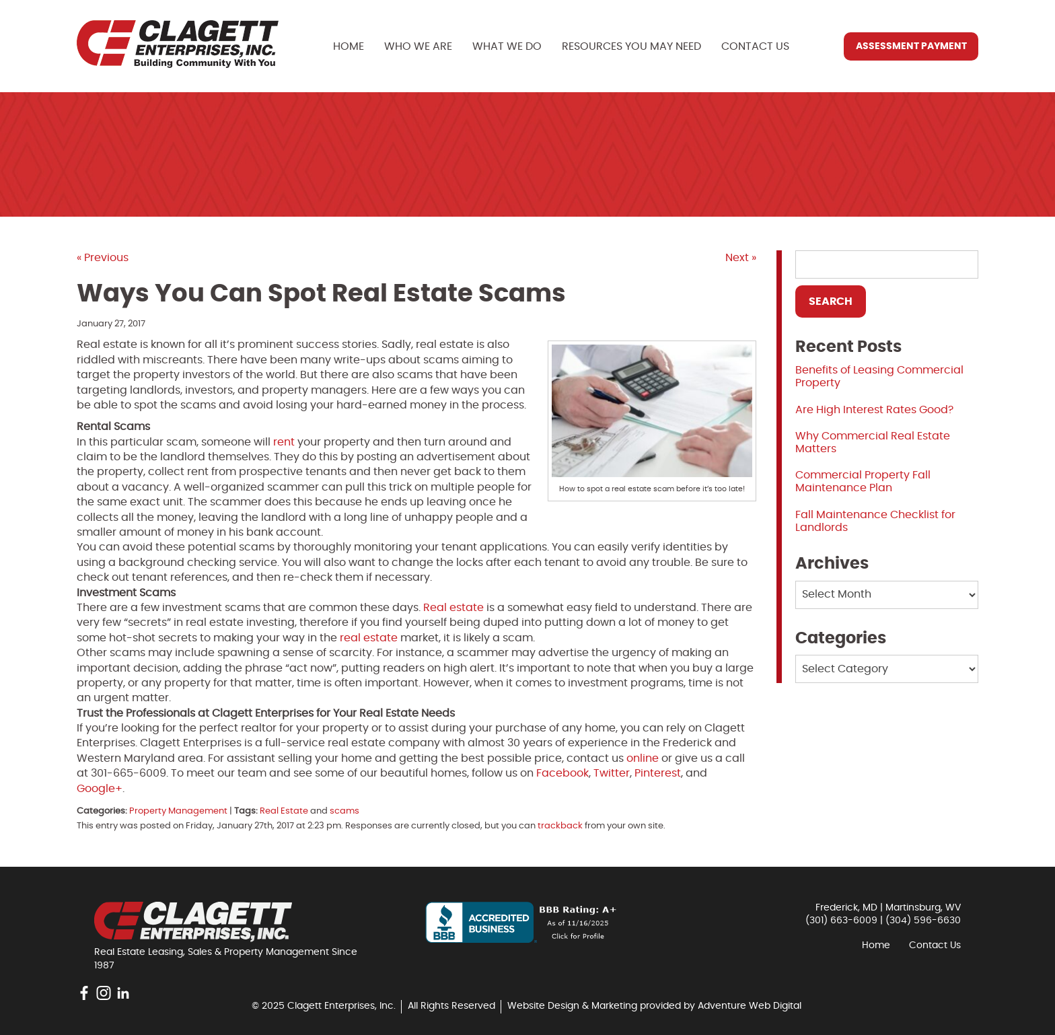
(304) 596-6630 (923, 920)
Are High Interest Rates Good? (874, 409)
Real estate (453, 607)
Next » (740, 257)
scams (344, 811)
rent (284, 442)
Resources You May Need (631, 46)
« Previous (103, 257)
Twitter (611, 773)
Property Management (178, 811)
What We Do (507, 46)
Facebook (562, 773)
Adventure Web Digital (749, 1006)
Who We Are (418, 46)
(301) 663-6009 (841, 920)
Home (348, 46)
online (642, 758)
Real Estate (284, 811)
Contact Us (755, 46)
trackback (560, 826)
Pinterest (657, 773)
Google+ (99, 788)
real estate (369, 638)
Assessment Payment (911, 46)
